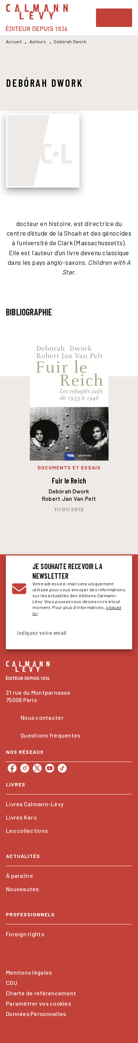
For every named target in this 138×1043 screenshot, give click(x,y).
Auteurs (37, 41)
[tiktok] (62, 768)
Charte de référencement (41, 992)
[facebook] (12, 768)
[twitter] (37, 768)
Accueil (14, 41)
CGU (11, 982)
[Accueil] (37, 17)
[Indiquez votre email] (60, 632)
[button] (69, 804)
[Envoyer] (117, 633)
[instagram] (24, 768)
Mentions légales (29, 972)
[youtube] (49, 768)
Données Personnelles (36, 1013)
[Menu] (114, 17)
